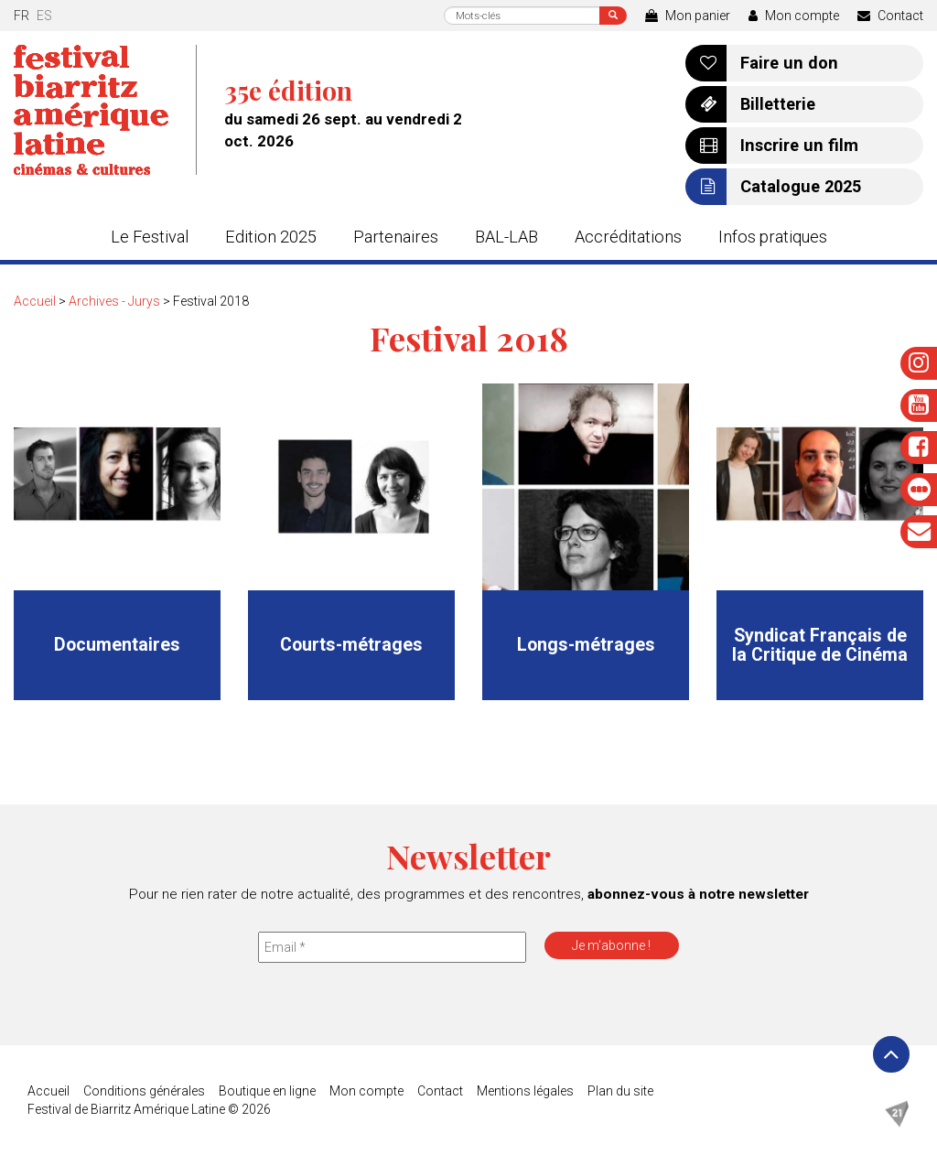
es (44, 15)
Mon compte (794, 15)
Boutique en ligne (267, 1091)
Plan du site (620, 1091)
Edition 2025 (271, 236)
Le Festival (149, 236)
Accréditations (628, 236)
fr (21, 15)
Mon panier (687, 15)
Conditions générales (144, 1091)
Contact (890, 15)
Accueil (35, 301)
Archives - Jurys (114, 301)
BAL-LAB (506, 236)
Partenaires (395, 236)
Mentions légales (525, 1091)
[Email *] (392, 947)
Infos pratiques (772, 236)
